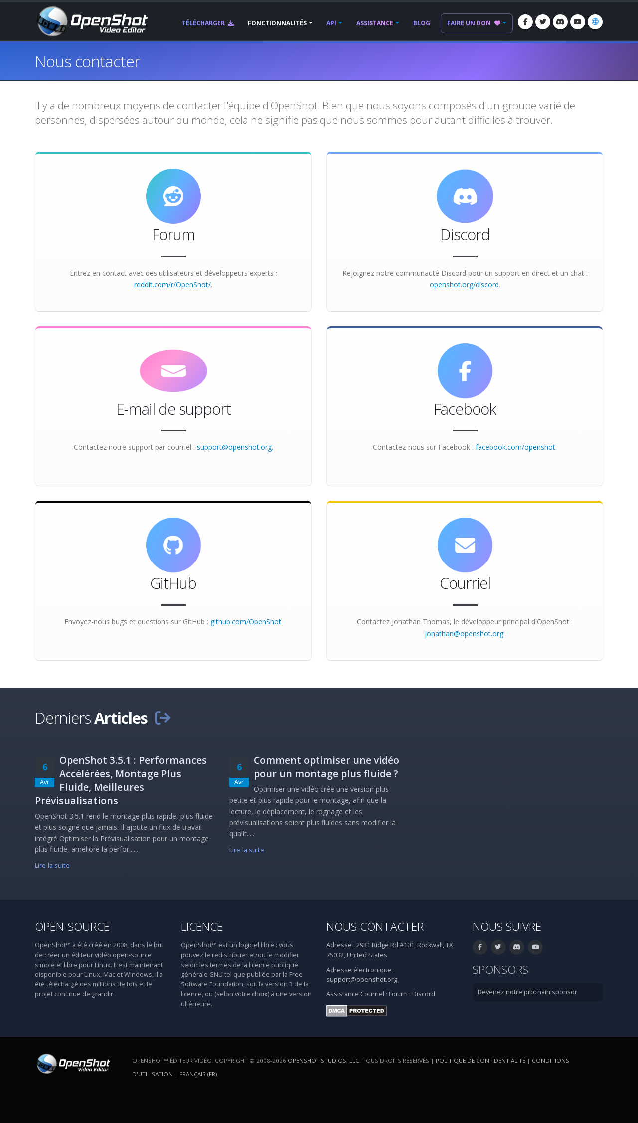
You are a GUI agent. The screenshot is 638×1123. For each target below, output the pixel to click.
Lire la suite (52, 865)
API (331, 23)
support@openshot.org (234, 447)
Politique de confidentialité (480, 1060)
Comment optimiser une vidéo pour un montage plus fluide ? (326, 766)
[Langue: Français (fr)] (595, 21)
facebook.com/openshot (515, 447)
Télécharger (208, 23)
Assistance (374, 23)
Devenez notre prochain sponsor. (528, 992)
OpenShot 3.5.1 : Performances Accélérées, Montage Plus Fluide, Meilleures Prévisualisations (121, 780)
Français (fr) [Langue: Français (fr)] (198, 1074)
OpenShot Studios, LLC (323, 1060)
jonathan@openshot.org (464, 633)
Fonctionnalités (277, 23)
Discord (423, 994)
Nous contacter (375, 926)
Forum (398, 994)
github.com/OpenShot (245, 621)
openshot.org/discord (464, 284)
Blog (421, 23)
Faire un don (473, 23)
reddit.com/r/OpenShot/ (172, 284)
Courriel (372, 994)
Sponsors (500, 969)
